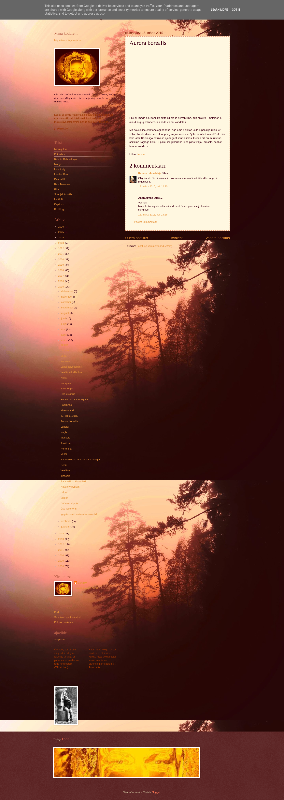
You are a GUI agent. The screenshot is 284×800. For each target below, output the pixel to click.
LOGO (65, 739)
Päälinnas (66, 404)
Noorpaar (66, 383)
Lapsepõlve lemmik (71, 366)
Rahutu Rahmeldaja (65, 159)
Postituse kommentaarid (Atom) (154, 245)
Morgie (58, 164)
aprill (64, 334)
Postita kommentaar (145, 221)
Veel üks (65, 470)
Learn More (219, 9)
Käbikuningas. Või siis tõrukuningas (81, 459)
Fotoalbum (60, 154)
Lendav (65, 426)
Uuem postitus (136, 238)
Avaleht (177, 238)
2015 (61, 286)
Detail (64, 465)
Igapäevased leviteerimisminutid (79, 514)
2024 (61, 237)
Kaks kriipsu (67, 388)
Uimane (65, 350)
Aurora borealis (69, 421)
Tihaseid (65, 475)
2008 (61, 566)
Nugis (64, 432)
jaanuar (65, 526)
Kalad (64, 377)
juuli (63, 318)
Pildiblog (59, 209)
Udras (64, 492)
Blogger (156, 792)
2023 (61, 243)
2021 (61, 253)
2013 (61, 539)
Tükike (64, 344)
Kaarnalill (59, 179)
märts (64, 340)
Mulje (64, 355)
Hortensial (66, 448)
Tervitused (66, 443)
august (65, 313)
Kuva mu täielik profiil (86, 587)
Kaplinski (59, 204)
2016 (61, 281)
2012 (61, 544)
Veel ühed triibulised (72, 372)
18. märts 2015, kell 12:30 (152, 186)
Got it (236, 9)
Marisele (65, 437)
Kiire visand (67, 410)
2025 (61, 231)
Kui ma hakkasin (63, 622)
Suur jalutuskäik (63, 194)
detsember (67, 291)
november (67, 296)
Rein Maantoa (62, 184)
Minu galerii (60, 149)
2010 (61, 555)
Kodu (57, 612)
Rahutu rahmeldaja (149, 173)
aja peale (59, 639)
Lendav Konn (61, 174)
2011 (61, 549)
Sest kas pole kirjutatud (67, 617)
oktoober (66, 302)
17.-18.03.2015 (69, 415)
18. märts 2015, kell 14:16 (152, 214)
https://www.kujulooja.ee (67, 40)
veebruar (66, 521)
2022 (61, 248)
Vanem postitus (218, 238)
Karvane (65, 361)
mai (63, 329)
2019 (61, 264)
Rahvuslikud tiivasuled (73, 481)
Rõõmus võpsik (69, 503)
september (67, 307)
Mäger (64, 497)
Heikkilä (58, 199)
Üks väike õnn (69, 508)
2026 (61, 226)
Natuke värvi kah (70, 486)
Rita (56, 189)
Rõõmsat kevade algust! (74, 399)
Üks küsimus (68, 394)
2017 (61, 275)
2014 (61, 533)
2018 (61, 270)
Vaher (64, 453)
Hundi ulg (59, 169)
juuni (64, 323)
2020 (61, 259)
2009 (61, 560)
